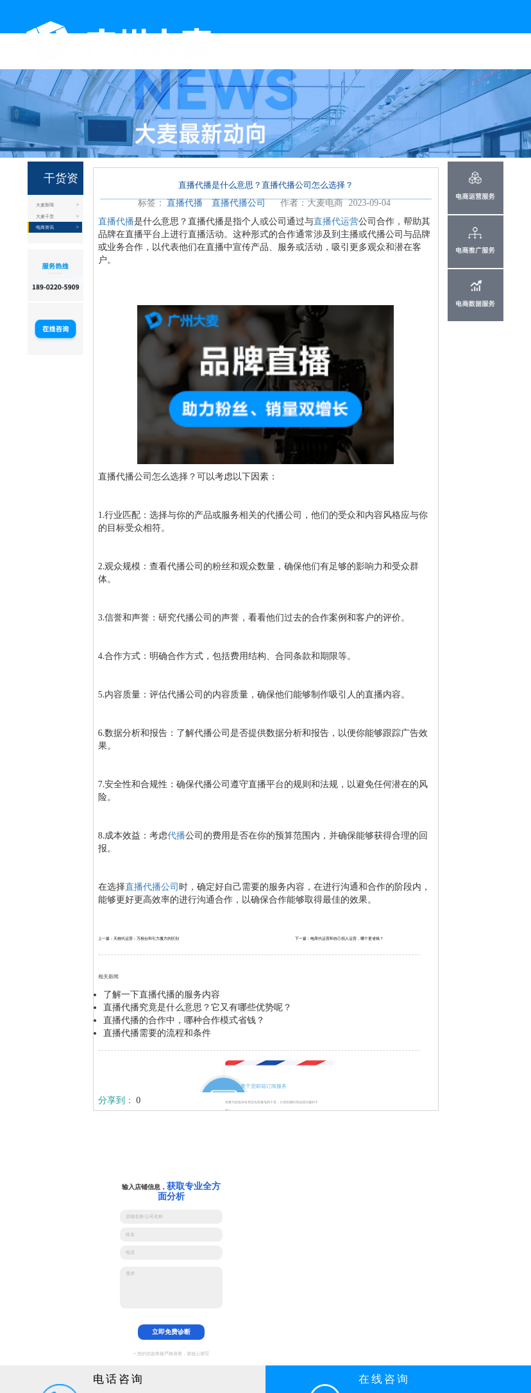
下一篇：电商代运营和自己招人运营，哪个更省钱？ (339, 938)
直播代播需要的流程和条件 (157, 1033)
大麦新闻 (45, 205)
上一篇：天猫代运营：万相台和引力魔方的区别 (138, 938)
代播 (176, 835)
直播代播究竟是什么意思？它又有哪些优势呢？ (197, 1007)
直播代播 (185, 203)
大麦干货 (45, 216)
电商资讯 (45, 227)
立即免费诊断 (171, 1331)
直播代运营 (336, 221)
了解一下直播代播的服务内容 (161, 994)
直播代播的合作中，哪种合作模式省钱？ (184, 1020)
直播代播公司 (239, 203)
